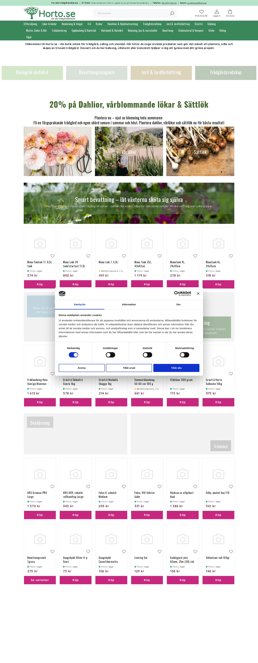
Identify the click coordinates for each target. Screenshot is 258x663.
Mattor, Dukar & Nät (36, 30)
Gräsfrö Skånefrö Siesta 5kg (73, 382)
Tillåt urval (129, 367)
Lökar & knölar (49, 24)
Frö (89, 24)
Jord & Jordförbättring (178, 24)
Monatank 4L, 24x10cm (177, 264)
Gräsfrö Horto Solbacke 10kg (214, 382)
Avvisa (82, 367)
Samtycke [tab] (80, 304)
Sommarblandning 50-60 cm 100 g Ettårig (144, 384)
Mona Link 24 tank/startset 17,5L (74, 264)
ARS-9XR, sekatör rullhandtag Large (73, 495)
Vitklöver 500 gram (181, 380)
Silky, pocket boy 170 (218, 493)
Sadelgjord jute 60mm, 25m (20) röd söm (182, 562)
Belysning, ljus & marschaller (142, 30)
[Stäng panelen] (198, 293)
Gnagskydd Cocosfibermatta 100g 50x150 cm (108, 562)
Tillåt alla (176, 367)
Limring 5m (140, 558)
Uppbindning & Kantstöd (84, 30)
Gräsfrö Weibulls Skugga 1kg (108, 382)
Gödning (211, 24)
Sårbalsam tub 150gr (218, 558)
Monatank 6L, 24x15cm (213, 264)
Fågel (28, 37)
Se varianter (40, 580)
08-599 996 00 (169, 3)
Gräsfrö (199, 24)
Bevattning (167, 30)
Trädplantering (59, 30)
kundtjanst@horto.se (196, 3)
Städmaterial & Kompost (191, 30)
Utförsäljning (30, 24)
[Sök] (172, 13)
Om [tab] (178, 304)
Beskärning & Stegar (72, 24)
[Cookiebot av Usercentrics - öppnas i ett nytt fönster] (176, 293)
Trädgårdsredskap (152, 24)
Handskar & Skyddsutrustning (122, 24)
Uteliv (211, 30)
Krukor (99, 24)
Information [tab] (129, 304)
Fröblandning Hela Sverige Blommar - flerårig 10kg (38, 384)
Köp (40, 284)
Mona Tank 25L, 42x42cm (143, 264)
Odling (222, 30)
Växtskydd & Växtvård (112, 30)
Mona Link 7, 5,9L (108, 262)
